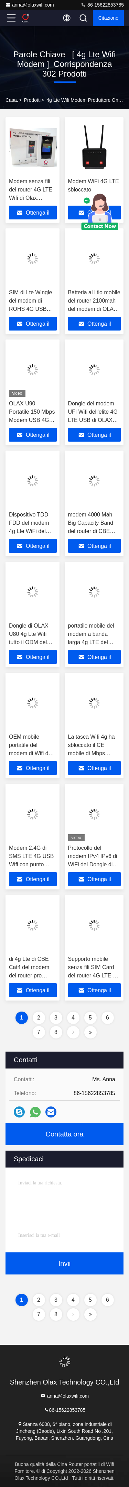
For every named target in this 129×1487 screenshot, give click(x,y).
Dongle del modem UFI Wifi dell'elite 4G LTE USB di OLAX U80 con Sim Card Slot (93, 420)
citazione (108, 18)
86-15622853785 (102, 5)
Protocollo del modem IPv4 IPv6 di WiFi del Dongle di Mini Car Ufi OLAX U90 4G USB (92, 864)
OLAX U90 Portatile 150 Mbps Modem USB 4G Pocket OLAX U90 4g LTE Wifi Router (32, 420)
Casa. (12, 100)
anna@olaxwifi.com (29, 5)
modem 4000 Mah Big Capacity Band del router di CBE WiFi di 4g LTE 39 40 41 (93, 531)
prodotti (32, 100)
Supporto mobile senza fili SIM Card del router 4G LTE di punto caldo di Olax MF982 (92, 975)
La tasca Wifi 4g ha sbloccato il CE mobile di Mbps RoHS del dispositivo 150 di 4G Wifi (93, 753)
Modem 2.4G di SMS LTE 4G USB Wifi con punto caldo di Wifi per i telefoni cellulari (31, 864)
